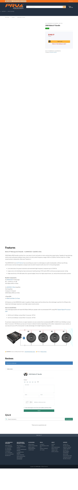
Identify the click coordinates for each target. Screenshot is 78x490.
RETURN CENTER (66, 446)
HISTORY (53, 444)
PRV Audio (38, 466)
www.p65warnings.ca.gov (30, 351)
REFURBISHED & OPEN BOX (44, 447)
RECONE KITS (8, 455)
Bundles (51, 50)
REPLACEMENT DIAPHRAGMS (20, 459)
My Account (71, 1)
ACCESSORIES (31, 11)
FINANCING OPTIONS (67, 457)
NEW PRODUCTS (8, 445)
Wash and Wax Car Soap (13, 298)
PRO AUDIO (9, 11)
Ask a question (69, 419)
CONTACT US (65, 444)
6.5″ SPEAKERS (8, 448)
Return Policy (43, 351)
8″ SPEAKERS (7, 451)
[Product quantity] (49, 39)
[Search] (64, 7)
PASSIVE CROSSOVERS (32, 446)
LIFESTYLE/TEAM (61, 11)
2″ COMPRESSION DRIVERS (20, 453)
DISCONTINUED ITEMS (67, 456)
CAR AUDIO (15, 11)
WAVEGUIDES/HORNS (21, 456)
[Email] (46, 396)
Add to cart (59, 39)
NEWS (52, 446)
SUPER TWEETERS (20, 455)
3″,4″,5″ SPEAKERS (8, 447)
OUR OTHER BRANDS (55, 447)
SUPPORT (54, 11)
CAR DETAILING (9, 14)
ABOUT (44, 11)
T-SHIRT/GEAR (31, 450)
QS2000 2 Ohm (11, 287)
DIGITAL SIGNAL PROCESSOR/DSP (31, 448)
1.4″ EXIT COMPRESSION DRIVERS (21, 450)
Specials (55, 50)
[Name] (31, 396)
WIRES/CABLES (31, 444)
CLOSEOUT (42, 444)
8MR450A (9, 279)
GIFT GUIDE (42, 450)
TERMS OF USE (54, 450)
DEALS (49, 11)
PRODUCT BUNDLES (44, 448)
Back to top (39, 435)
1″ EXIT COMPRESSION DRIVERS (21, 448)
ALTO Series (19, 263)
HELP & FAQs (65, 454)
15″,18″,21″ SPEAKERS (9, 454)
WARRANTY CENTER (67, 447)
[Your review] (39, 389)
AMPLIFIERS (38, 11)
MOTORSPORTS (23, 11)
